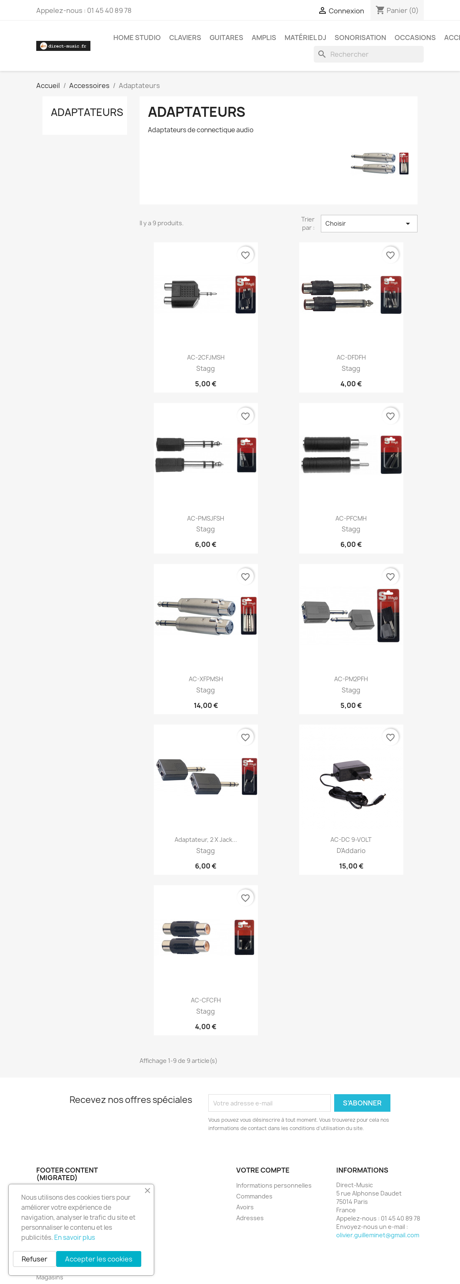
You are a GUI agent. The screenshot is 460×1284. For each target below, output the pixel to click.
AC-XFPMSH (206, 679)
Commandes (254, 1196)
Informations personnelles (274, 1185)
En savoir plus (74, 1237)
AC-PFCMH (351, 518)
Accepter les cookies (98, 1259)
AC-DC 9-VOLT (351, 839)
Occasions (415, 37)
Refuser (35, 1259)
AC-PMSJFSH (205, 518)
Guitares (226, 37)
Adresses (250, 1218)
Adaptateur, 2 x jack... (206, 839)
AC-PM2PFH (351, 679)
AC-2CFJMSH (206, 357)
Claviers (185, 37)
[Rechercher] (369, 54)
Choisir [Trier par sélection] (369, 224)
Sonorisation (360, 37)
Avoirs (245, 1207)
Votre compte (263, 1170)
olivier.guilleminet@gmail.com (377, 1235)
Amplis (264, 37)
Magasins (49, 1277)
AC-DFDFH (351, 357)
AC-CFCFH (206, 1000)
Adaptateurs (87, 112)
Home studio (137, 37)
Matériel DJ (305, 37)
